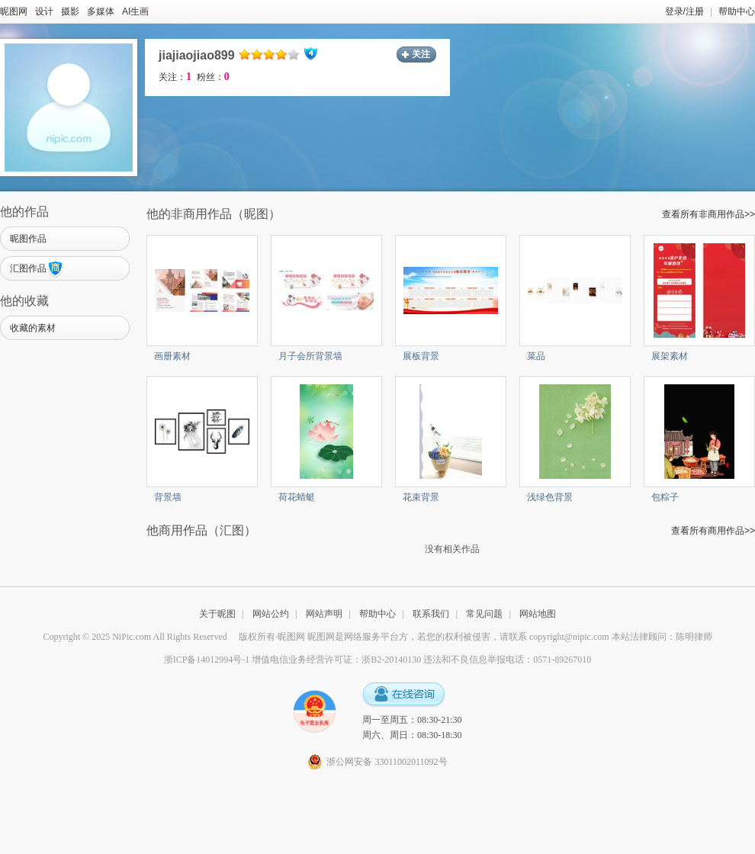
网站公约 (270, 613)
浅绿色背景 (550, 497)
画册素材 (172, 356)
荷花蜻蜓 (296, 497)
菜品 (536, 356)
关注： (175, 77)
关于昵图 (217, 613)
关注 (421, 54)
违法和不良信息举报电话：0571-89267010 (507, 659)
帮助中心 (736, 11)
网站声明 (324, 613)
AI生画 (135, 11)
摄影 (70, 11)
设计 (44, 11)
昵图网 (13, 11)
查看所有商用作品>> (713, 530)
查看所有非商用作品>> (708, 214)
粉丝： (213, 77)
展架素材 (669, 356)
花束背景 (421, 497)
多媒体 (100, 11)
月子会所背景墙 (310, 356)
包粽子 (665, 497)
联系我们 (431, 613)
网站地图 (537, 613)
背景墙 (168, 497)
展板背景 (421, 356)
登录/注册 (684, 11)
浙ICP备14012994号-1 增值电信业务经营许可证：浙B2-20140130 (293, 659)
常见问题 (484, 613)
